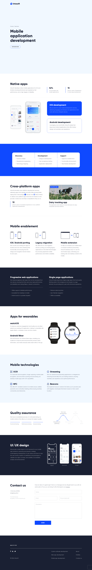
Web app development (57, 554)
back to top (13, 545)
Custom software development (59, 551)
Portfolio (67, 4)
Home (11, 26)
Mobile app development (58, 558)
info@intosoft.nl (14, 493)
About (61, 4)
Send (43, 523)
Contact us (77, 4)
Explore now (15, 46)
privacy (68, 487)
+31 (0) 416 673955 (14, 491)
